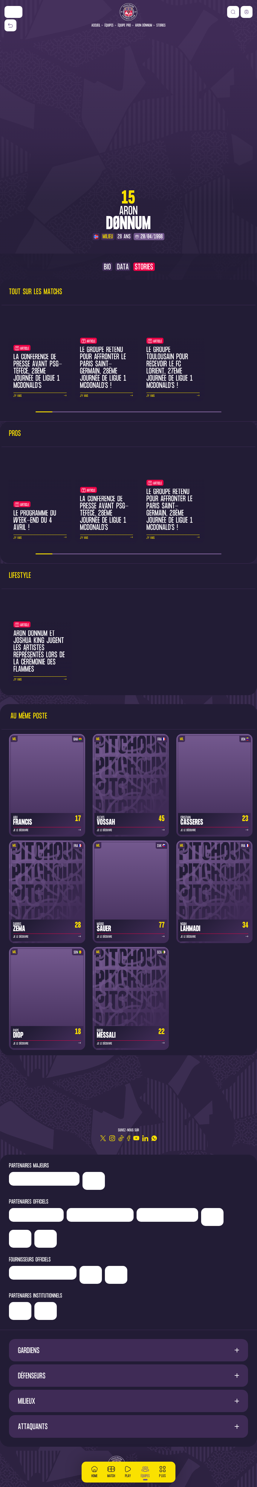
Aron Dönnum (143, 25)
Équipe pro (124, 25)
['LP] (44, 1179)
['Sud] (212, 1217)
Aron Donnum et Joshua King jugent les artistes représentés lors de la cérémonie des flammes (39, 652)
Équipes (109, 25)
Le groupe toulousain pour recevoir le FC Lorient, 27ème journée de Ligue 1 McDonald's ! (169, 368)
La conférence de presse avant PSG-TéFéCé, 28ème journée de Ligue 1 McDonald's (37, 371)
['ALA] (45, 1239)
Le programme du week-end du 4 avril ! (34, 520)
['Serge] (167, 1215)
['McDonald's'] (90, 1275)
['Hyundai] (100, 1215)
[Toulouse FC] (128, 12)
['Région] (43, 1309)
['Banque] (43, 1273)
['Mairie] (91, 1311)
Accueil (95, 25)
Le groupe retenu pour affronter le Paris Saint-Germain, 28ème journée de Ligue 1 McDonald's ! (103, 368)
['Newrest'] (36, 1215)
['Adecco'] (20, 1239)
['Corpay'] (116, 1275)
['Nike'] (13, 12)
